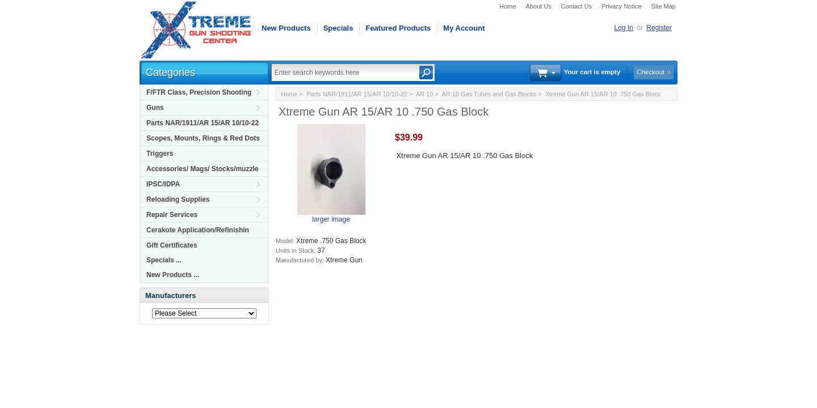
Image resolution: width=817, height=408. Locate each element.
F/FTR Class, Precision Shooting (198, 92)
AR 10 (424, 94)
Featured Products (398, 28)
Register (659, 28)
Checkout (650, 72)
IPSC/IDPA (163, 184)
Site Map (663, 6)
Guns (155, 108)
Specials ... (164, 260)
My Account (464, 28)
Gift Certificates (171, 245)
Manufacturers (170, 295)
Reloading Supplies (177, 199)
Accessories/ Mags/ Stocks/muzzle (202, 169)
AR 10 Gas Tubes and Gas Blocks (488, 94)
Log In (623, 28)
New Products (286, 28)
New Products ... (172, 275)
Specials (338, 28)
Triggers (159, 154)
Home (507, 6)
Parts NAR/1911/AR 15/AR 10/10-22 (202, 123)
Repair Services (171, 215)
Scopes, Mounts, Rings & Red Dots (203, 138)
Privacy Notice (621, 6)
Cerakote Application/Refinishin (197, 230)
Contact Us (576, 6)
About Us (538, 6)
